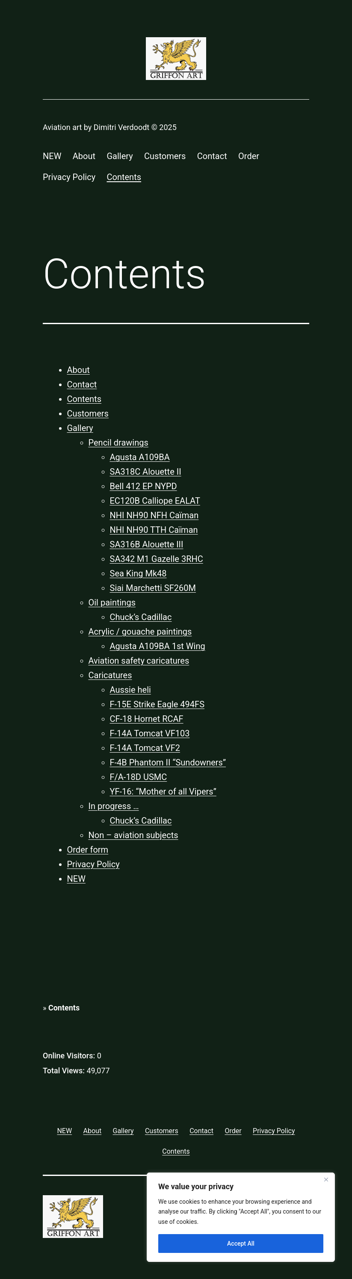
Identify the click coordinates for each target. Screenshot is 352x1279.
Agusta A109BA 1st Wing (157, 646)
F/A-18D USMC (138, 777)
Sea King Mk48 (138, 573)
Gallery (119, 156)
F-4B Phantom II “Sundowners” (168, 762)
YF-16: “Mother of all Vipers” (163, 791)
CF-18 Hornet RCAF (146, 719)
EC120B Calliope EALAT (155, 501)
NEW (52, 156)
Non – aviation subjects (133, 835)
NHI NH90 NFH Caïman (154, 515)
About (84, 156)
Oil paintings (112, 602)
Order (248, 156)
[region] (241, 1217)
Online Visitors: (70, 1055)
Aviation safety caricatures (139, 661)
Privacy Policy (69, 177)
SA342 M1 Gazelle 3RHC (156, 559)
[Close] (326, 1180)
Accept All (240, 1243)
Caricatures (110, 675)
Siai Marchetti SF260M (153, 588)
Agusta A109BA (140, 457)
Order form (88, 850)
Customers (165, 156)
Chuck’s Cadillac (141, 617)
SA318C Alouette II (145, 472)
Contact (212, 156)
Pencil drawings (118, 442)
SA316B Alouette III (146, 544)
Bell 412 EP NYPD (143, 486)
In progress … (114, 806)
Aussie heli (130, 690)
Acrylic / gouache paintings (140, 631)
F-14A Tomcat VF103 (150, 733)
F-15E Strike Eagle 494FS (157, 704)
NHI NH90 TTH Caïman (154, 530)
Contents (124, 177)
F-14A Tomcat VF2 (145, 748)
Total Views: (64, 1070)
